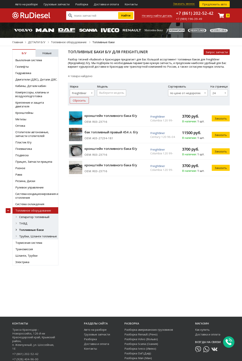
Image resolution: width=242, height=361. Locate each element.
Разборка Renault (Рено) (140, 334)
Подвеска (22, 155)
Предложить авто (214, 4)
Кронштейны (24, 113)
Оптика (20, 125)
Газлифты (22, 66)
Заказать (221, 118)
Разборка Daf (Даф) (137, 353)
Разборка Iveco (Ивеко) (140, 348)
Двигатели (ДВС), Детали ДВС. (36, 79)
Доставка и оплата (106, 4)
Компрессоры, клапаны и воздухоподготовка (32, 94)
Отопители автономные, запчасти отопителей (32, 134)
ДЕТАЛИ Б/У (37, 42)
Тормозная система (28, 243)
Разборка (81, 4)
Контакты (131, 4)
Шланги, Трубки (26, 255)
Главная (17, 42)
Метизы (20, 119)
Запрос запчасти (217, 52)
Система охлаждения (29, 204)
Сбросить (79, 100)
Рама (18, 174)
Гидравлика (23, 73)
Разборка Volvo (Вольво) (141, 339)
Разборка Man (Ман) (138, 358)
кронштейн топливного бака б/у (111, 115)
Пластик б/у (23, 142)
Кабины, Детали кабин (30, 86)
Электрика (22, 262)
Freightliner (157, 116)
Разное (20, 168)
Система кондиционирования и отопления (36, 195)
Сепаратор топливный (34, 217)
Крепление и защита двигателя (29, 104)
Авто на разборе (26, 4)
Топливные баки (31, 230)
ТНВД (23, 223)
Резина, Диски (25, 181)
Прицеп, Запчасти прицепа (33, 161)
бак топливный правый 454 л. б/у (111, 132)
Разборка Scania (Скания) (141, 344)
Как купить (202, 329)
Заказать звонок (184, 3)
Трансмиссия (24, 249)
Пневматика (23, 149)
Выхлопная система (28, 60)
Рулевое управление (29, 187)
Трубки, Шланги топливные (38, 236)
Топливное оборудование (69, 42)
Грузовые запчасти (56, 4)
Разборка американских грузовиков (148, 329)
